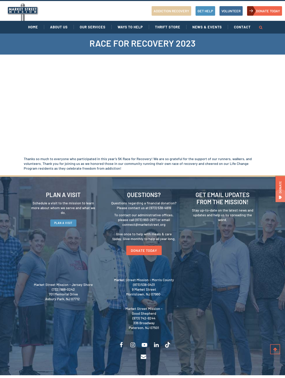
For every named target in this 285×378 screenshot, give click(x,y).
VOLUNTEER (231, 11)
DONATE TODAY (268, 11)
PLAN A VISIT (63, 224)
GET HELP (205, 11)
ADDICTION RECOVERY (171, 11)
